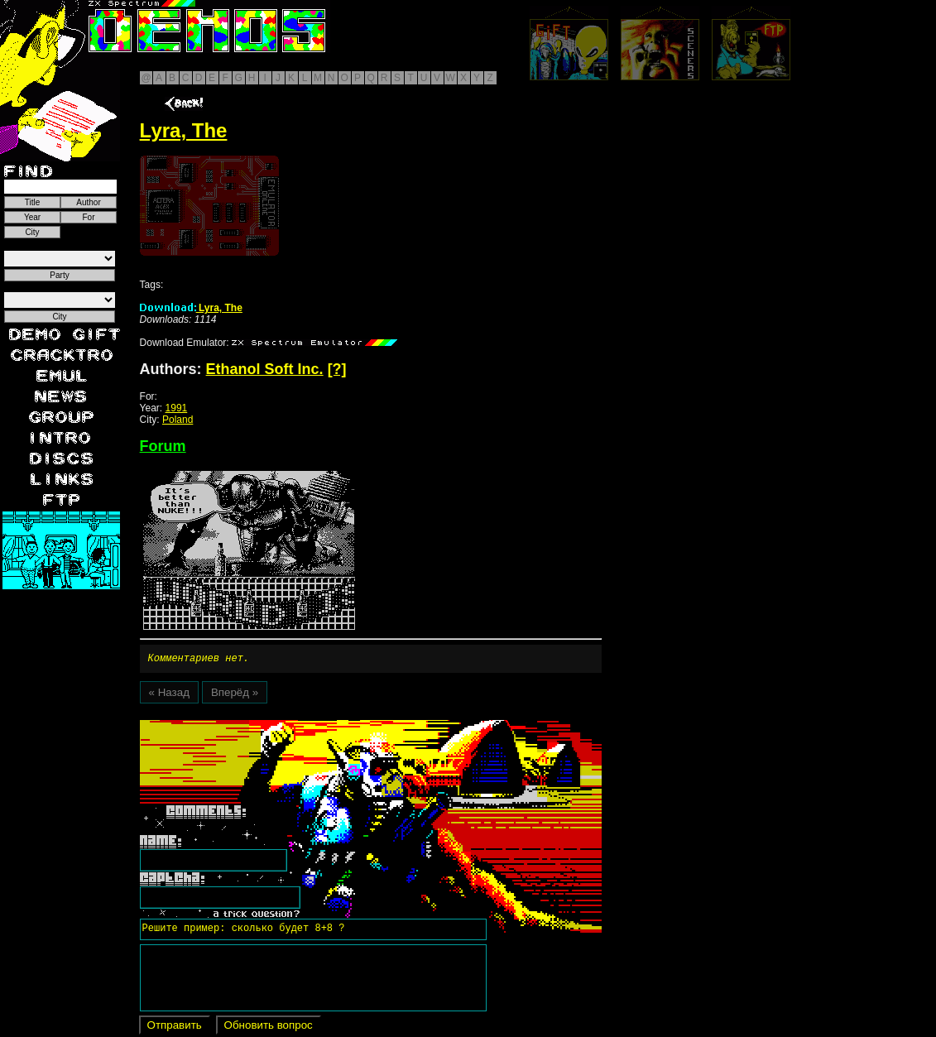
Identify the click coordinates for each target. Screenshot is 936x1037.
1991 (177, 408)
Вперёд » (234, 695)
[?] (337, 369)
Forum (163, 446)
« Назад (169, 695)
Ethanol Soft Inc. (265, 369)
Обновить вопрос (268, 1027)
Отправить (174, 1027)
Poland (177, 419)
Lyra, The (191, 308)
